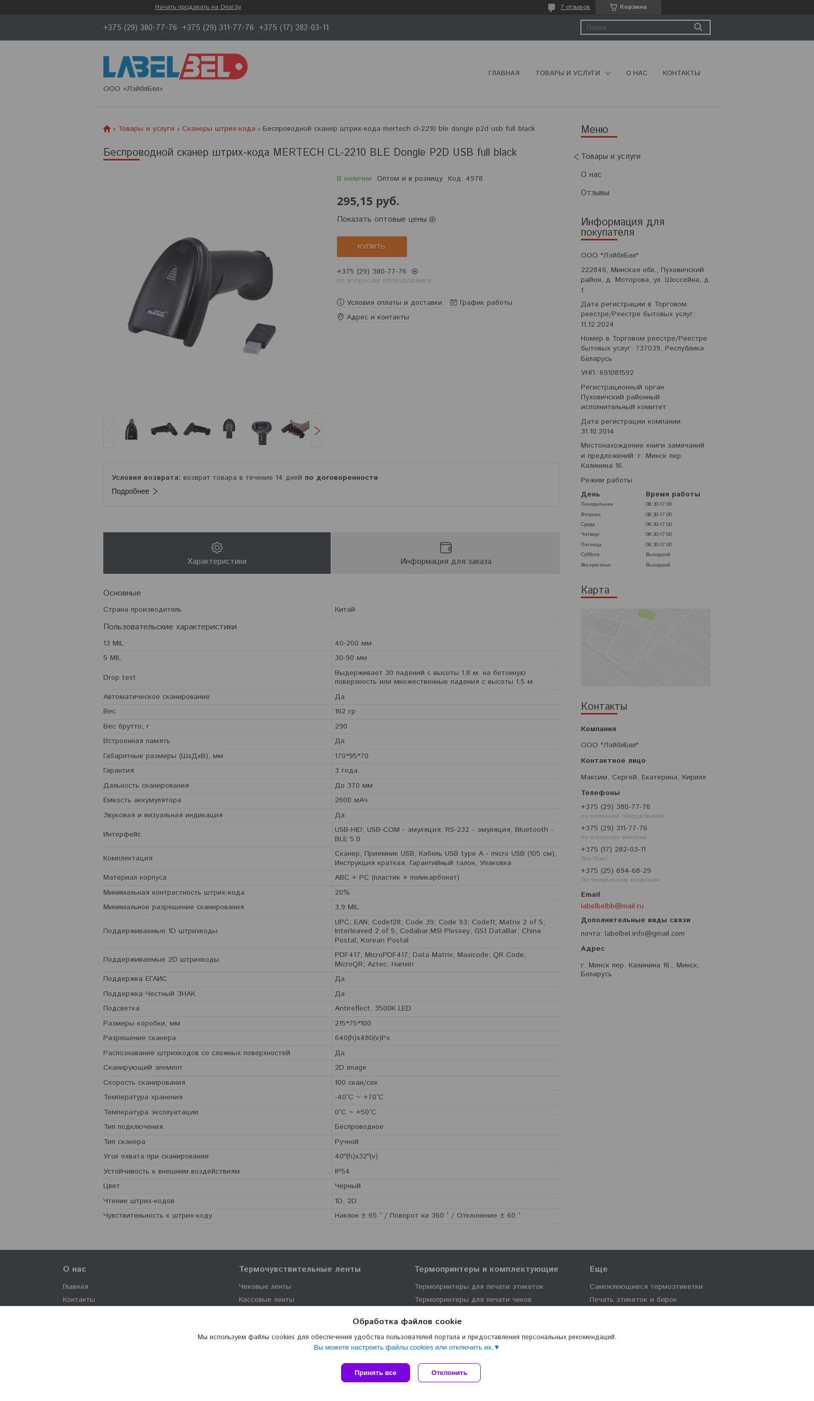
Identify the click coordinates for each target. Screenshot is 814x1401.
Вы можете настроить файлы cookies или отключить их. (403, 1349)
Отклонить (452, 1373)
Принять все (376, 1373)
